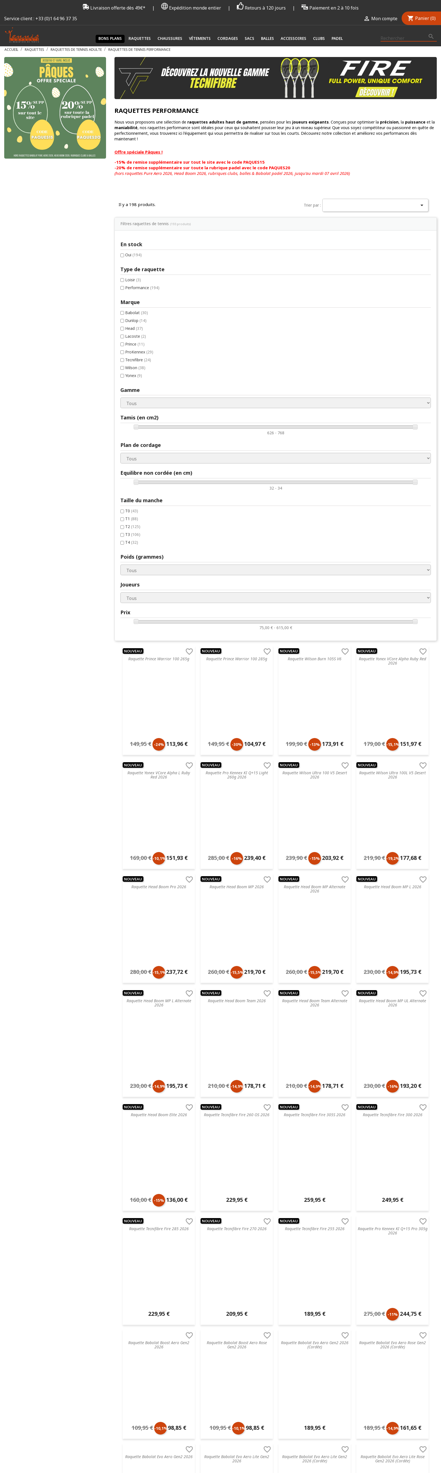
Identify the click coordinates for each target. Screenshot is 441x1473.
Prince (24, 291)
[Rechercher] (409, 38)
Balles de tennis (209, 1278)
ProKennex (29, 300)
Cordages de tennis (213, 1263)
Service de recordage (133, 1241)
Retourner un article (132, 1263)
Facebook (403, 1374)
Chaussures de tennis (214, 1241)
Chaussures (170, 38)
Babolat (26, 259)
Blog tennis (124, 1249)
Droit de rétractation (133, 1292)
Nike (280, 1256)
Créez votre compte (374, 1241)
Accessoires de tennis (215, 1285)
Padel (337, 38)
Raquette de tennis (212, 1234)
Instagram (430, 1374)
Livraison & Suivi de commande (143, 1314)
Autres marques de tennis (299, 1300)
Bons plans (110, 38)
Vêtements (200, 38)
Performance (32, 234)
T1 (21, 469)
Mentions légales (130, 1285)
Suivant (318, 1153)
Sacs (249, 38)
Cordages (227, 38)
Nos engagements (131, 1278)
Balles (267, 38)
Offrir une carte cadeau (135, 1329)
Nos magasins (127, 1270)
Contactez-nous (129, 1321)
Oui (23, 200)
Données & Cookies (132, 1300)
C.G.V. (119, 1234)
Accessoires (293, 38)
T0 (21, 461)
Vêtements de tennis (214, 1249)
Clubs (319, 38)
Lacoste (25, 283)
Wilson (25, 316)
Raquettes (140, 38)
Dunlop (25, 267)
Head (24, 275)
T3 (22, 485)
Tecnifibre (28, 308)
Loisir (23, 226)
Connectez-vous (371, 1234)
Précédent (224, 1153)
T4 (21, 493)
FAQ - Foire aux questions (138, 1256)
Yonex (23, 324)
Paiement (123, 1307)
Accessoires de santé (214, 1256)
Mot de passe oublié (375, 1249)
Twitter (417, 1374)
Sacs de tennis (208, 1270)
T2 (22, 477)
